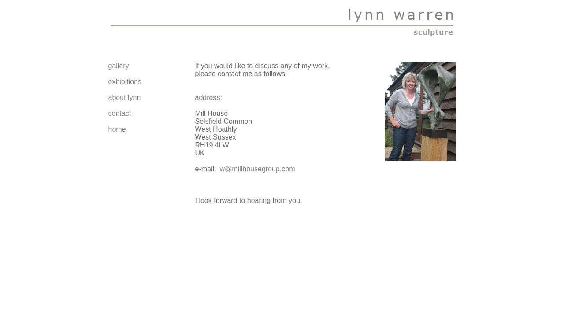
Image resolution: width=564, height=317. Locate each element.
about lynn (124, 97)
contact (119, 113)
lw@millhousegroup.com (256, 169)
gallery (118, 66)
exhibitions (125, 81)
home (117, 129)
